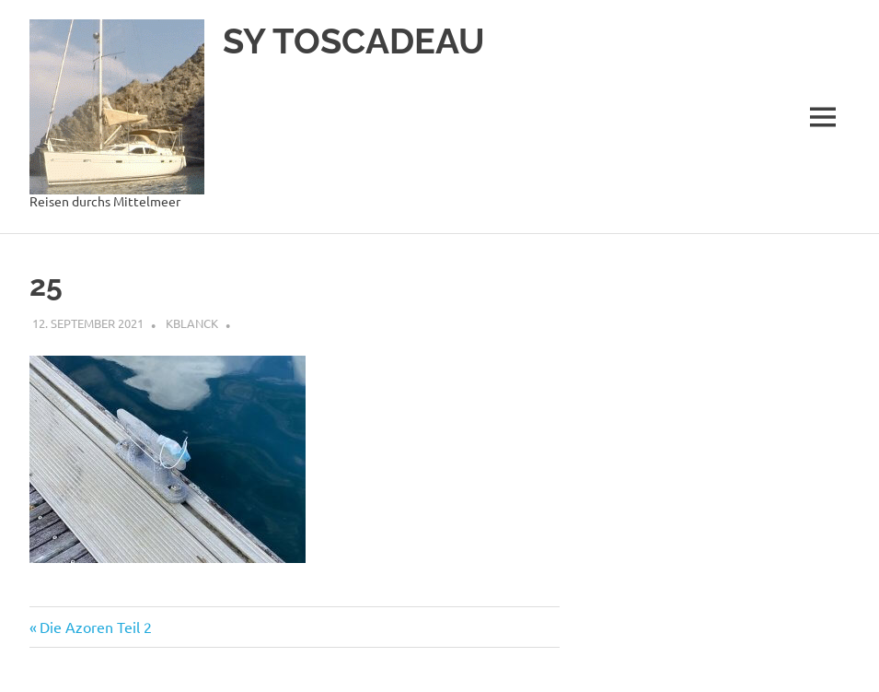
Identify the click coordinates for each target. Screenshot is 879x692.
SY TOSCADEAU (354, 41)
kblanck (192, 323)
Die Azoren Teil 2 (95, 626)
